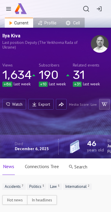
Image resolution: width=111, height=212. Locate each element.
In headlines (42, 200)
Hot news (15, 200)
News (8, 166)
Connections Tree (42, 166)
